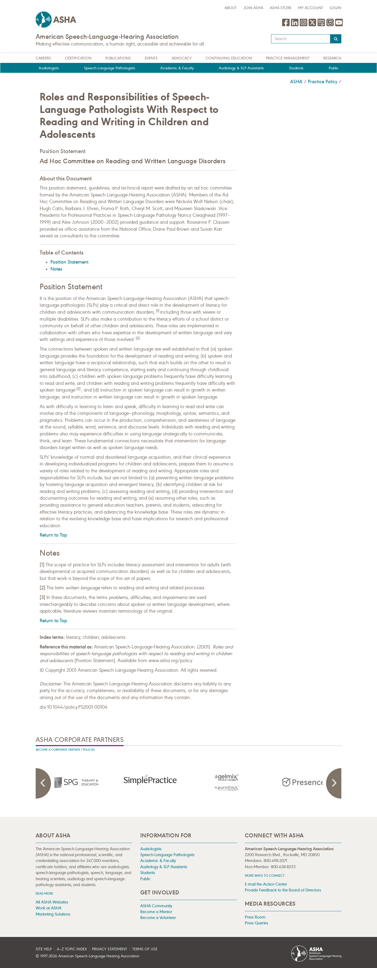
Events (151, 58)
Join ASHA (253, 8)
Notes (56, 269)
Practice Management (287, 58)
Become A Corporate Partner (58, 749)
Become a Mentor (156, 911)
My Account (310, 8)
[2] (138, 338)
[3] (78, 389)
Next (333, 783)
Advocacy (182, 58)
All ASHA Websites (52, 902)
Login (335, 8)
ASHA (296, 82)
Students (296, 68)
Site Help (44, 949)
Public (333, 68)
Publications (118, 58)
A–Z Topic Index (72, 949)
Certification (78, 58)
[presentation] (74, 782)
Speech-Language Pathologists (109, 68)
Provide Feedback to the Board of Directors (283, 890)
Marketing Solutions (53, 914)
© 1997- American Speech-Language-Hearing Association (87, 956)
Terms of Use (144, 949)
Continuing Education (229, 58)
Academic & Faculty (177, 68)
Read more (44, 893)
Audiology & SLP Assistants (241, 68)
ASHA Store (280, 8)
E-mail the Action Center (266, 884)
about (230, 8)
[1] (157, 311)
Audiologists (49, 68)
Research (332, 58)
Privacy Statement (109, 949)
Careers (43, 58)
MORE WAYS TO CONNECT (264, 876)
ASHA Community (156, 905)
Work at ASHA (48, 907)
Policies (89, 749)
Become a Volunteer (158, 917)
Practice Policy (322, 82)
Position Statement (63, 151)
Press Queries (256, 922)
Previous (44, 783)
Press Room (255, 917)
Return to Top (53, 535)
